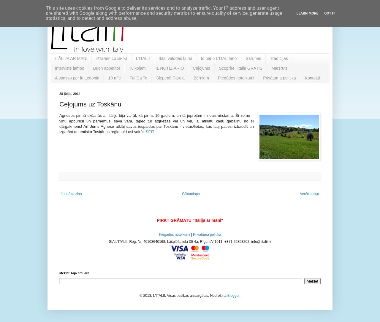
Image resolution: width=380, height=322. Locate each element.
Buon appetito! (106, 68)
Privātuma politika (279, 78)
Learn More (308, 13)
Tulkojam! (138, 68)
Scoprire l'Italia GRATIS (240, 68)
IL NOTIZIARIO (170, 68)
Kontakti (312, 78)
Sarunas (253, 58)
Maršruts (279, 68)
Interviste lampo (69, 68)
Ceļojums (201, 68)
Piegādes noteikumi (236, 78)
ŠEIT (150, 132)
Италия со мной (111, 58)
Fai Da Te (138, 78)
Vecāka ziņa (309, 194)
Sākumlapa (191, 194)
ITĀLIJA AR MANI (71, 58)
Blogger (233, 296)
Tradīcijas (279, 58)
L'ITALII (143, 58)
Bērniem (201, 78)
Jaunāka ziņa (71, 194)
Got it (329, 13)
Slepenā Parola (170, 78)
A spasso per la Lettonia (77, 78)
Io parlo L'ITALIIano (219, 58)
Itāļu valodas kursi (175, 58)
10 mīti (114, 78)
